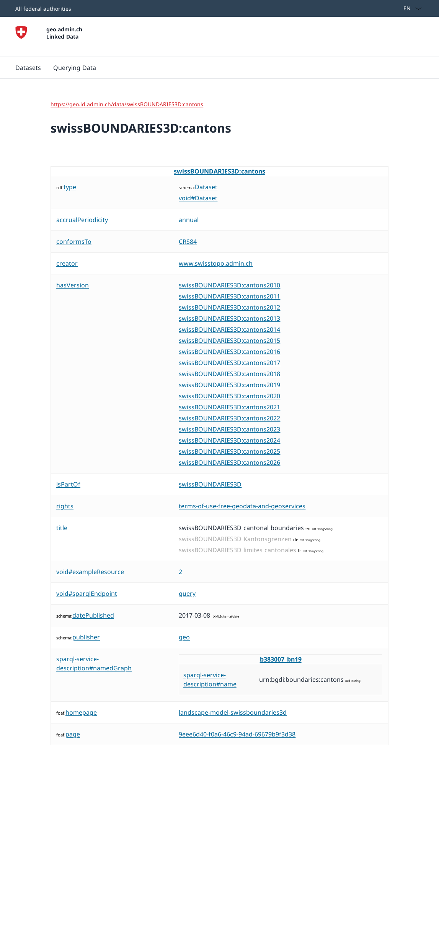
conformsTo (73, 241)
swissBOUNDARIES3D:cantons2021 (229, 407)
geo (184, 637)
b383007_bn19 (281, 659)
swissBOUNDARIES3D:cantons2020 (229, 396)
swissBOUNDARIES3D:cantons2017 (229, 362)
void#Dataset (198, 198)
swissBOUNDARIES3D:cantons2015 (229, 340)
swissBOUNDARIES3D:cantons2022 (229, 418)
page (72, 734)
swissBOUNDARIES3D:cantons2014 (229, 329)
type (70, 187)
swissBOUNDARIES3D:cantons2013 (229, 318)
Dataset (206, 187)
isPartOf (68, 484)
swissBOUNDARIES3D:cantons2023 (229, 429)
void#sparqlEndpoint (86, 593)
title (61, 528)
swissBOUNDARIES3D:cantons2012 (229, 307)
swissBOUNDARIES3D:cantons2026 (229, 462)
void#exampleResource (90, 572)
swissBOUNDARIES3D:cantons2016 (229, 351)
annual (189, 220)
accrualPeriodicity (82, 220)
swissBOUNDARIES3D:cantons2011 (229, 296)
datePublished (93, 615)
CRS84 (188, 241)
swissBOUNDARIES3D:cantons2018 (229, 374)
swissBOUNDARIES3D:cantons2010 (229, 285)
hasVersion (72, 285)
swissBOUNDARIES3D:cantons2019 (229, 385)
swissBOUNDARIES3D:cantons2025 (229, 451)
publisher (86, 637)
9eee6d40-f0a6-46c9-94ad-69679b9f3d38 (237, 734)
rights (64, 506)
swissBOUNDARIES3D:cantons (219, 171)
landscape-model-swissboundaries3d (233, 712)
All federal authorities (43, 8)
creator (67, 263)
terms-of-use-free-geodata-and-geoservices (242, 506)
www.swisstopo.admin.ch (216, 263)
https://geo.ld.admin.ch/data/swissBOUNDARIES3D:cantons (127, 104)
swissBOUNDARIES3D (210, 484)
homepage (81, 712)
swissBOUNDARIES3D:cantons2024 (229, 440)
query (187, 593)
